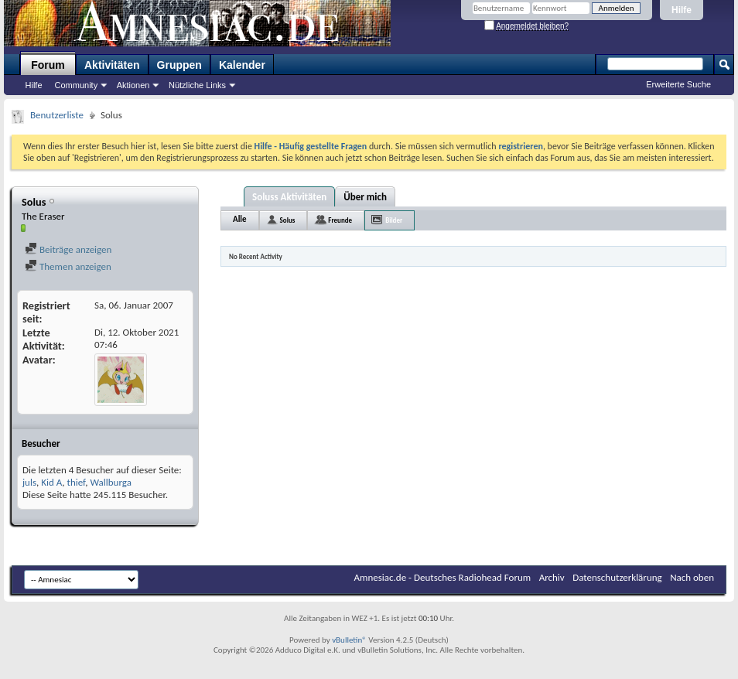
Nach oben (692, 577)
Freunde (340, 220)
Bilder (393, 220)
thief (76, 482)
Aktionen (133, 85)
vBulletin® (349, 640)
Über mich (365, 197)
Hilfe (681, 10)
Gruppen (179, 65)
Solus (288, 220)
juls (29, 482)
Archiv (552, 577)
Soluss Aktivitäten (289, 197)
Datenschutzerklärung (617, 577)
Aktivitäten (112, 65)
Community (76, 85)
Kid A (51, 482)
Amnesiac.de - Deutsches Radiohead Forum (442, 577)
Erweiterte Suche (678, 84)
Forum (48, 65)
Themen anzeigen (68, 266)
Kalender (242, 65)
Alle (240, 219)
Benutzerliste (57, 115)
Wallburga (110, 482)
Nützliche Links (197, 85)
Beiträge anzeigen (68, 249)
